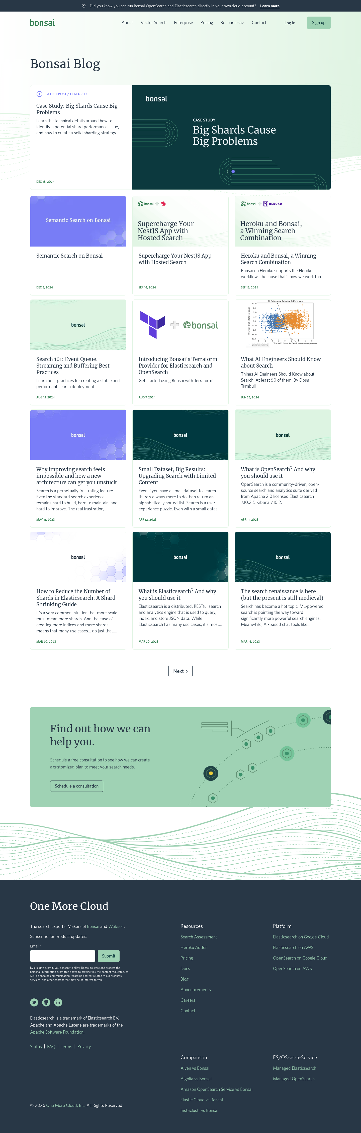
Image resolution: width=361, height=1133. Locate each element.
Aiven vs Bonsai (194, 1068)
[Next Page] (180, 671)
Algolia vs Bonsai (196, 1078)
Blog (184, 979)
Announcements (195, 989)
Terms (66, 1046)
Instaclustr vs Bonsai (199, 1110)
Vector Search (153, 22)
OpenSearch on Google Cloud (300, 958)
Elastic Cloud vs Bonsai (201, 1099)
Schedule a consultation (77, 786)
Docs (185, 968)
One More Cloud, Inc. (65, 1105)
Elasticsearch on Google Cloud (301, 936)
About (127, 22)
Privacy (84, 1046)
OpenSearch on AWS (292, 968)
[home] (42, 23)
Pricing (207, 22)
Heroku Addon (194, 947)
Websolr (116, 926)
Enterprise (183, 22)
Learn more (270, 6)
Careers (187, 1000)
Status (36, 1046)
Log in (290, 22)
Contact (259, 22)
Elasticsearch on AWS (293, 947)
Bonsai (93, 926)
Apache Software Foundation (56, 1032)
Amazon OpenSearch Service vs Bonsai (216, 1089)
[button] (232, 23)
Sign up (319, 22)
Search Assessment (198, 936)
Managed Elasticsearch (294, 1068)
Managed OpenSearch (294, 1078)
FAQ (51, 1046)
